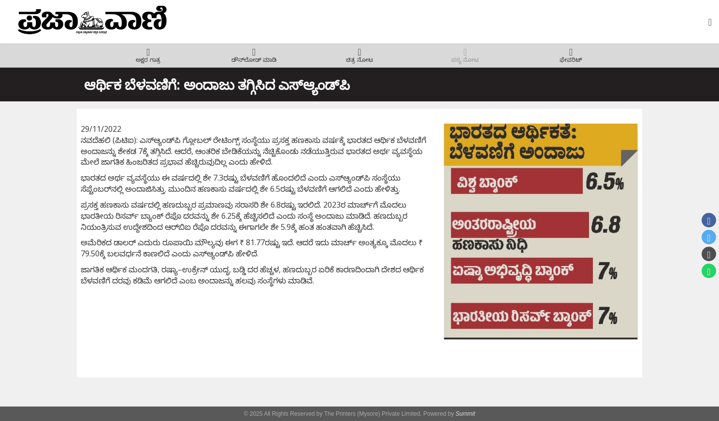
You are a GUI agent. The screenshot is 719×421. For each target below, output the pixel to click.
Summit (465, 413)
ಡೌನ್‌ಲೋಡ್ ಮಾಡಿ (253, 59)
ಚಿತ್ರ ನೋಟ (359, 59)
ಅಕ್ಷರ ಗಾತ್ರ (148, 59)
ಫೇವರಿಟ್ (571, 59)
